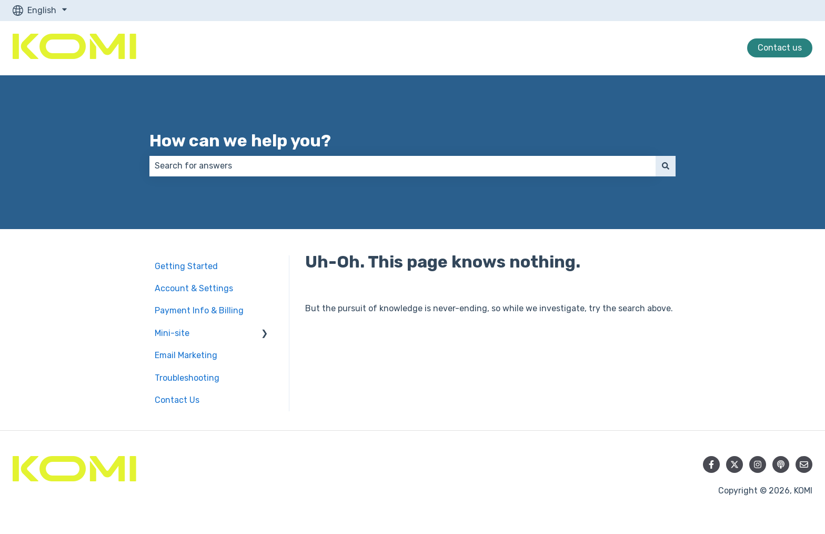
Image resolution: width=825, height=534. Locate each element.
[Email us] (804, 464)
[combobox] (402, 166)
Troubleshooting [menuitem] (187, 378)
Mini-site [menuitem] (172, 333)
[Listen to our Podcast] (780, 464)
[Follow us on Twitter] (734, 464)
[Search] (666, 166)
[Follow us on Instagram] (757, 464)
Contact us (780, 48)
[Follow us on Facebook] (711, 464)
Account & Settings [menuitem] (194, 288)
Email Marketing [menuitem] (186, 355)
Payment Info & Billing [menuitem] (199, 310)
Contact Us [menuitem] (177, 400)
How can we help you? (240, 141)
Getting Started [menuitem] (186, 266)
